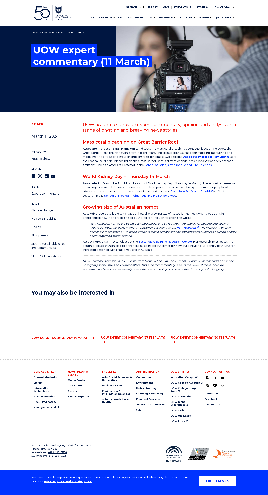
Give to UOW (213, 404)
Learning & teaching (149, 393)
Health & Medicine (43, 218)
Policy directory (146, 388)
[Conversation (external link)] (222, 386)
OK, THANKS (217, 481)
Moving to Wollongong (153, 9)
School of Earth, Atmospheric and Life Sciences (178, 165)
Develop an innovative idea (107, 9)
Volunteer (156, 9)
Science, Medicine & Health (115, 401)
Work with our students (156, 9)
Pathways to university (104, 9)
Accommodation (44, 396)
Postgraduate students (206, 9)
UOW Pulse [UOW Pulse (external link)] (177, 421)
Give (165, 7)
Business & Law (112, 385)
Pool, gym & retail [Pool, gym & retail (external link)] (45, 407)
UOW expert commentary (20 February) (204, 319)
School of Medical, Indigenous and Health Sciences (140, 195)
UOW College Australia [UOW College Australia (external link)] (185, 382)
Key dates (95, 9)
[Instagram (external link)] (208, 385)
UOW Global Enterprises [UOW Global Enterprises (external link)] (178, 403)
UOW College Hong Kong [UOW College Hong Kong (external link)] (183, 390)
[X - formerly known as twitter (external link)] (215, 377)
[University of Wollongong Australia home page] (53, 13)
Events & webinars (101, 9)
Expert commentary (45, 193)
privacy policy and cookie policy (68, 481)
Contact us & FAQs (205, 9)
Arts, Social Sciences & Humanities (117, 379)
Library (152, 7)
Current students (45, 377)
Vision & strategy (145, 9)
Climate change (42, 210)
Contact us (214, 9)
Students (180, 7)
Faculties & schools (102, 9)
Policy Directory (154, 9)
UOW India (177, 410)
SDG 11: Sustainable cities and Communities (48, 245)
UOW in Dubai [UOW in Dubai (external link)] (179, 396)
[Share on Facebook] (33, 176)
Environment (144, 382)
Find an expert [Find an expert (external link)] (156, 9)
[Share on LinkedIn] (47, 176)
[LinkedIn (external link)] (215, 385)
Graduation (143, 377)
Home (34, 32)
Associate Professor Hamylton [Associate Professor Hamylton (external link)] (205, 157)
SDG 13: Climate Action (46, 256)
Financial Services (148, 399)
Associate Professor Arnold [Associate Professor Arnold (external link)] (190, 191)
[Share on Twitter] (40, 176)
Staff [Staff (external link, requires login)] (200, 7)
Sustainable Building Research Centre (165, 241)
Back (38, 124)
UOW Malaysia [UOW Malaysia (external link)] (179, 415)
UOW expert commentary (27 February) (134, 319)
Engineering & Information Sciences (116, 393)
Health (36, 227)
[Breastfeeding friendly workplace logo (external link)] (224, 453)
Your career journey (151, 9)
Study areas (39, 235)
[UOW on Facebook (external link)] (208, 377)
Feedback (211, 399)
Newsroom (48, 32)
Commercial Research (203, 9)
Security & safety (45, 402)
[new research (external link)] (188, 227)
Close (239, 9)
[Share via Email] (53, 176)
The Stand (75, 385)
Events (72, 391)
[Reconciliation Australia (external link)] (174, 453)
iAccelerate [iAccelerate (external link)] (207, 9)
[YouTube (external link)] (222, 378)
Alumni (93, 9)
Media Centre (66, 32)
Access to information (150, 404)
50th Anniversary (203, 9)
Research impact (100, 9)
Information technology (41, 390)
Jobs (139, 410)
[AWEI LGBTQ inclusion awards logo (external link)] (199, 454)
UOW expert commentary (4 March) (64, 319)
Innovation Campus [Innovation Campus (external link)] (183, 377)
